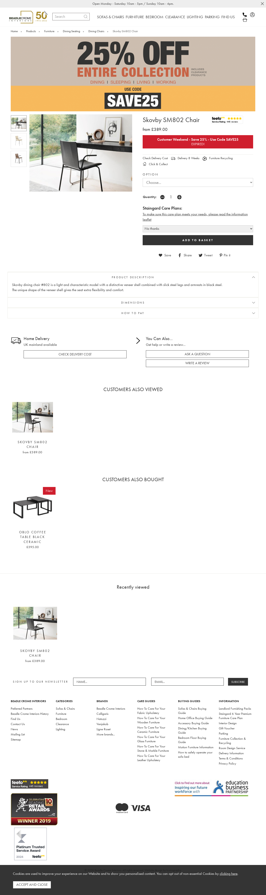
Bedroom (61, 714)
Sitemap (16, 735)
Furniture (61, 709)
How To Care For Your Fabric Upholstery (151, 706)
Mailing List (18, 729)
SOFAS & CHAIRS (110, 16)
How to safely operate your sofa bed (195, 749)
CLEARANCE (175, 16)
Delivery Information (231, 748)
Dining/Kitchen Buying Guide (192, 725)
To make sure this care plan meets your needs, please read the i (187, 209)
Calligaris (102, 709)
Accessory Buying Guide (193, 718)
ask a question (197, 349)
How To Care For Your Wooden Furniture (151, 715)
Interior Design (228, 718)
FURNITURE (135, 16)
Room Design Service (232, 743)
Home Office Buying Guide (195, 713)
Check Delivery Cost (155, 153)
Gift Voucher (226, 723)
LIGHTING (195, 16)
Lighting (60, 724)
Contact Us (18, 719)
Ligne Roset (103, 724)
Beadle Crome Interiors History (30, 709)
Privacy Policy (227, 759)
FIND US (228, 16)
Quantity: (150, 192)
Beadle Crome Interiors (111, 704)
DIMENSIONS (133, 298)
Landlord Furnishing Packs (235, 704)
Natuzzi (101, 714)
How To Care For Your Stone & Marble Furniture (153, 743)
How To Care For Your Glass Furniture (151, 734)
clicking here (228, 874)
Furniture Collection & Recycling (232, 736)
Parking (223, 729)
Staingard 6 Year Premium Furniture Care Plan (235, 711)
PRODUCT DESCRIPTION (133, 272)
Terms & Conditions (231, 753)
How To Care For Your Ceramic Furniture (151, 725)
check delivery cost (75, 350)
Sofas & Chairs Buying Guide (192, 706)
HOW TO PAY (133, 308)
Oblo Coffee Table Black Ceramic (32, 532)
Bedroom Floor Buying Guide (192, 735)
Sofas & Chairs (65, 704)
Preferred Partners (21, 704)
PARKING (212, 16)
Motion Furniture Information (195, 742)
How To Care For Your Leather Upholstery (151, 753)
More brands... (106, 729)
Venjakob (102, 719)
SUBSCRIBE (238, 677)
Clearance (62, 719)
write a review (197, 358)
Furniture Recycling (218, 153)
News (14, 724)
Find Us (15, 714)
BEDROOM (154, 16)
